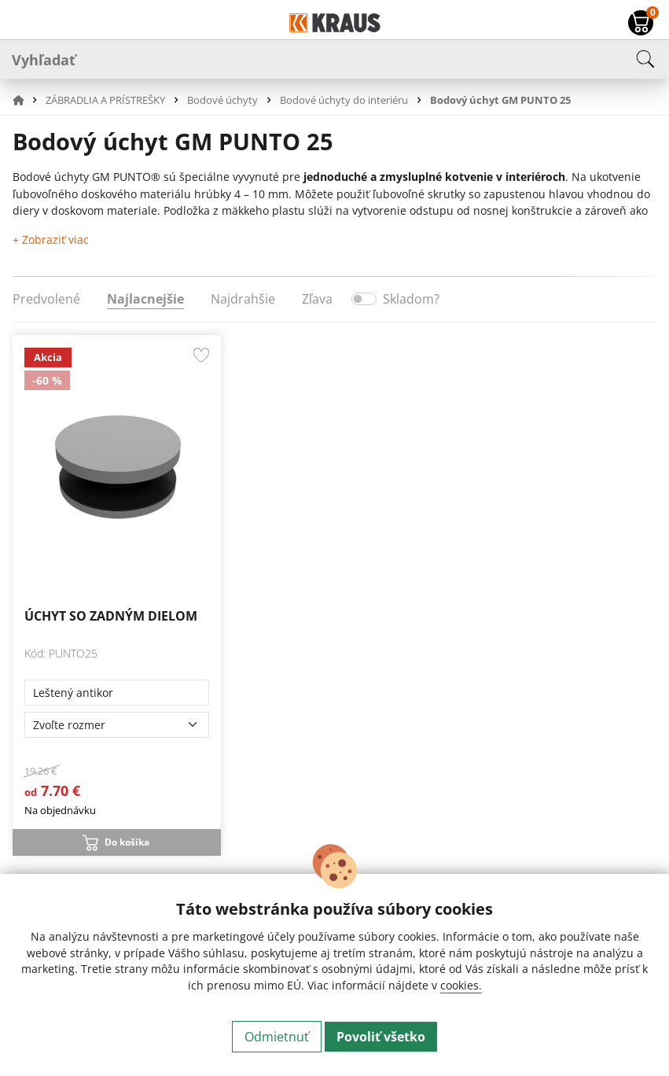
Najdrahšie (243, 299)
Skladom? (411, 299)
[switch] (364, 299)
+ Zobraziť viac (51, 239)
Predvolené (46, 299)
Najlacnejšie (145, 299)
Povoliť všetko (380, 1036)
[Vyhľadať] (334, 59)
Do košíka (127, 842)
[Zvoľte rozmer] (116, 725)
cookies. (461, 985)
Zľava (317, 299)
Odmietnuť (276, 1036)
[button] (27, 100)
